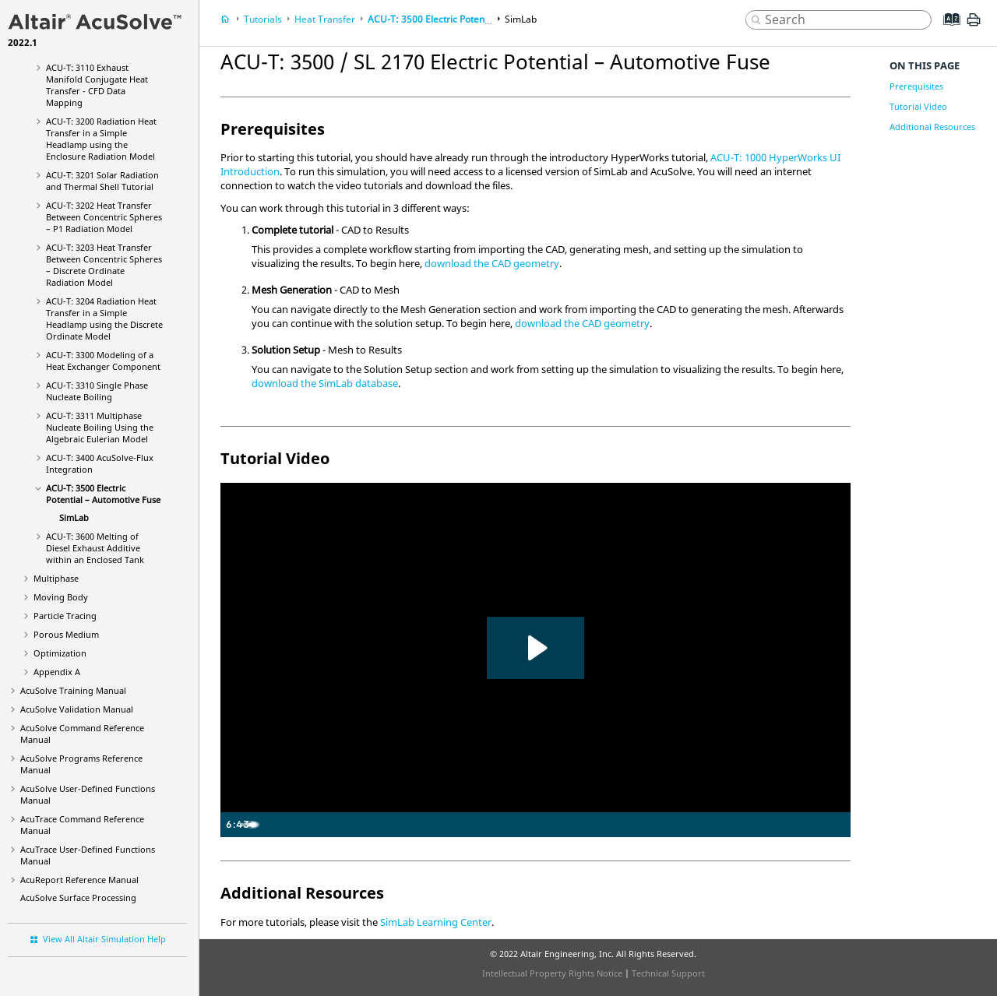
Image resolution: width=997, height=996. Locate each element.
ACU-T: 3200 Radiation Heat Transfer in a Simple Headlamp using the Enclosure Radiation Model (101, 138)
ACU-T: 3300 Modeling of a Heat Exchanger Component (103, 360)
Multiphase (56, 578)
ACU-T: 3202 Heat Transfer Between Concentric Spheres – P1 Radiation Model (104, 216)
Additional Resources (932, 126)
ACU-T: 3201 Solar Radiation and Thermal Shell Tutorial (102, 180)
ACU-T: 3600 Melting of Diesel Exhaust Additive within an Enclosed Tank (95, 547)
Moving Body (60, 597)
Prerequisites (916, 86)
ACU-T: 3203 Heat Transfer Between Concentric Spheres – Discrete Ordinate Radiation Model (104, 264)
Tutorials (263, 19)
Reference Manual (79, 879)
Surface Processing (78, 897)
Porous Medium (66, 634)
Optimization (59, 653)
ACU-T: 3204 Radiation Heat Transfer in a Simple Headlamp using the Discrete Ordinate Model (104, 318)
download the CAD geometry (492, 263)
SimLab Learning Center (435, 922)
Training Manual (73, 690)
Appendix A (56, 671)
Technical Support (668, 973)
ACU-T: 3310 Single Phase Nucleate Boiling (97, 391)
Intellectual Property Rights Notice (552, 973)
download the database (325, 383)
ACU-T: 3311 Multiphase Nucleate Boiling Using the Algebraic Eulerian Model (99, 427)
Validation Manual (76, 709)
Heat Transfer (324, 19)
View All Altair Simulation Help (104, 939)
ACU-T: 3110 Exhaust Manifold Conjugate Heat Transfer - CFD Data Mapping (97, 85)
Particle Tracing (65, 615)
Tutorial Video (918, 106)
